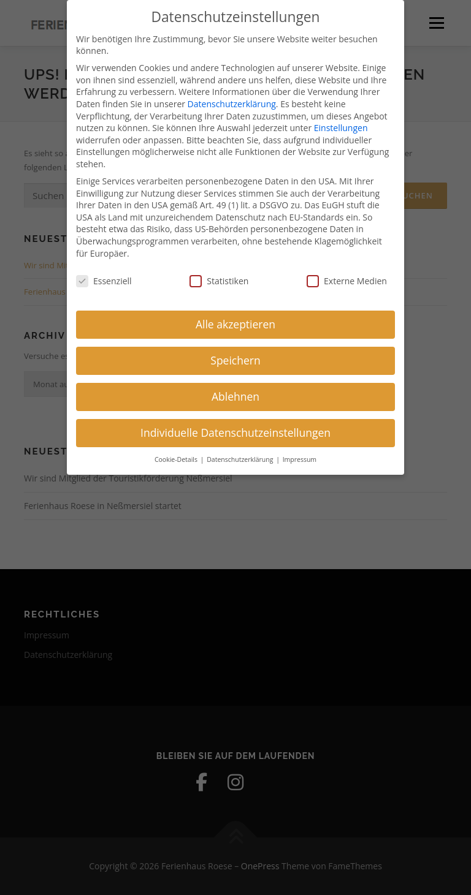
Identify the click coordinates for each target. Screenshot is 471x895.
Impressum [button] (299, 453)
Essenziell (104, 275)
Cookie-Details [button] (177, 453)
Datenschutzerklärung (232, 98)
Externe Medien (347, 275)
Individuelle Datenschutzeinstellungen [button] (235, 426)
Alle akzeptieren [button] (235, 318)
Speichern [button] (235, 354)
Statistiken (219, 275)
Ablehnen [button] (235, 390)
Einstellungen (341, 121)
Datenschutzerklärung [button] (241, 453)
